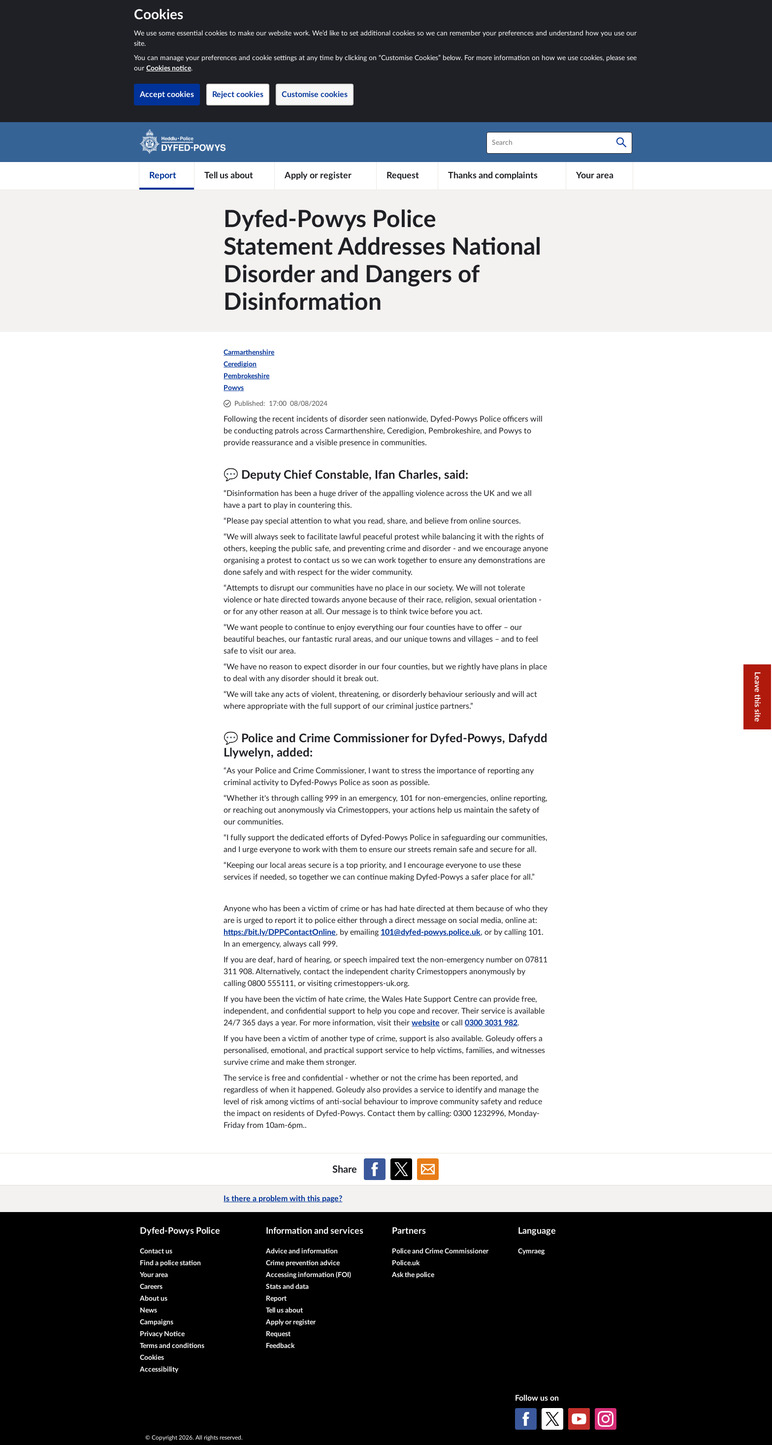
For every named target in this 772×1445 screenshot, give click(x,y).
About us (153, 1298)
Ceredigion (240, 364)
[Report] (166, 176)
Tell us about (284, 1310)
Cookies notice (168, 68)
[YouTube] (579, 1419)
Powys (234, 388)
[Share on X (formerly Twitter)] (401, 1169)
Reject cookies (237, 95)
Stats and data (287, 1286)
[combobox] (559, 143)
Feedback (280, 1346)
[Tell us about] (234, 176)
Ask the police (413, 1275)
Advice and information (302, 1251)
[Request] (407, 176)
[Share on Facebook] (375, 1169)
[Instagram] (605, 1419)
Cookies (152, 1357)
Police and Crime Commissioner (440, 1251)
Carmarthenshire (249, 352)
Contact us (156, 1251)
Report (276, 1298)
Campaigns (156, 1322)
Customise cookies (315, 95)
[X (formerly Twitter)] (552, 1419)
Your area (154, 1275)
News (148, 1310)
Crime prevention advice (303, 1263)
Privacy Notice (162, 1334)
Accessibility (159, 1369)
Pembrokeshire (246, 376)
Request (278, 1334)
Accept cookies (167, 95)
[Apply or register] (325, 176)
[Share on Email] (428, 1169)
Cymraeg (531, 1251)
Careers (151, 1286)
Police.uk (405, 1263)
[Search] (621, 143)
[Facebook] (526, 1419)
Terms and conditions (172, 1346)
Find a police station (170, 1263)
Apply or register (291, 1322)
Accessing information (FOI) (308, 1275)
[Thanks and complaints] (502, 176)
